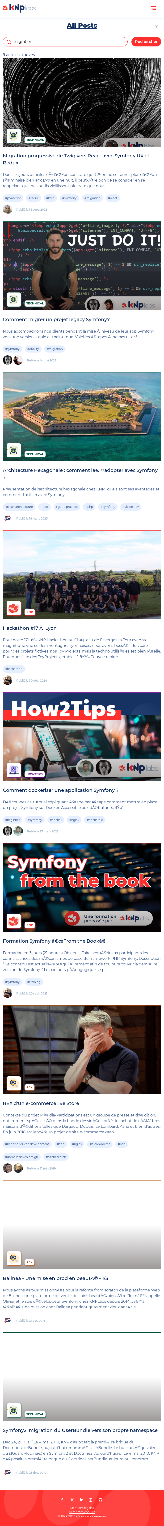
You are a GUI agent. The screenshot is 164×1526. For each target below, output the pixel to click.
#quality (33, 349)
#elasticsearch (56, 1157)
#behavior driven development (27, 1144)
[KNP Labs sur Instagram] (90, 1500)
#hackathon (13, 669)
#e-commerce (100, 1144)
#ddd (44, 507)
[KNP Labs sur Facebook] (62, 1500)
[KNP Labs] (19, 11)
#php (89, 507)
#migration (92, 198)
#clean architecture (19, 507)
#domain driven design (21, 1157)
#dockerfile (95, 820)
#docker (56, 820)
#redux (33, 198)
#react (112, 198)
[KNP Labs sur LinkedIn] (81, 1500)
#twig (50, 198)
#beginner (12, 820)
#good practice (67, 507)
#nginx (74, 820)
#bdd (122, 1144)
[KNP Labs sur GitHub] (100, 1500)
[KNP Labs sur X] (72, 1500)
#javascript (13, 198)
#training (33, 982)
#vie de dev (131, 507)
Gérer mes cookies (82, 1512)
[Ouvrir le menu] (153, 8)
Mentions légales (82, 1508)
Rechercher (146, 41)
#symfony (69, 198)
